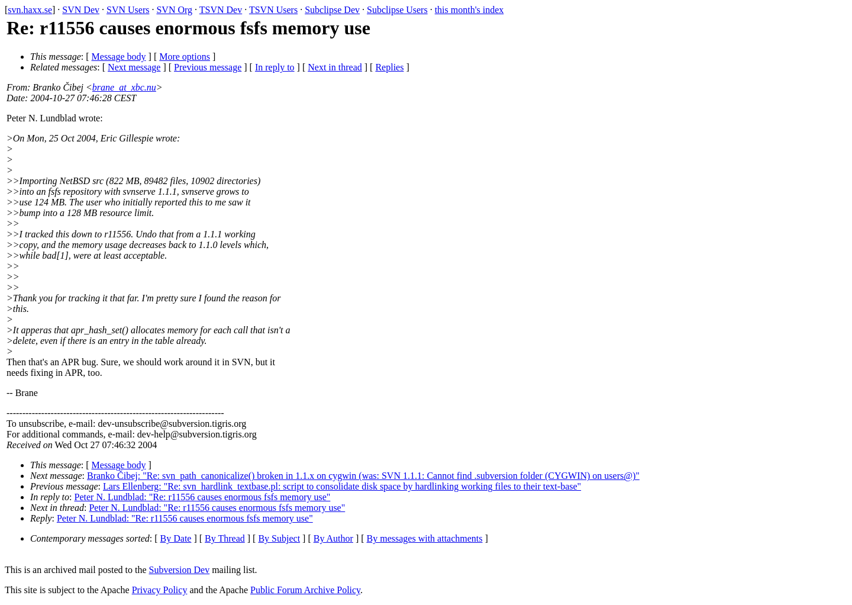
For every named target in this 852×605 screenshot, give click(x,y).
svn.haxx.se (30, 10)
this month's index (469, 10)
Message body (119, 57)
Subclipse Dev (332, 10)
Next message (134, 67)
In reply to (275, 67)
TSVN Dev (220, 10)
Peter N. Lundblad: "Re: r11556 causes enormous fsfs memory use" (203, 497)
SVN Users (127, 10)
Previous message (207, 67)
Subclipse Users (397, 10)
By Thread (225, 538)
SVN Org (174, 10)
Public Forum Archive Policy (305, 590)
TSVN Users (273, 10)
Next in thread (335, 67)
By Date (176, 538)
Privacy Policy (160, 590)
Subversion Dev (179, 570)
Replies (389, 67)
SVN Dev (80, 10)
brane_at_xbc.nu (124, 87)
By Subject (279, 538)
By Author (333, 538)
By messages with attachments (425, 538)
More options (184, 57)
